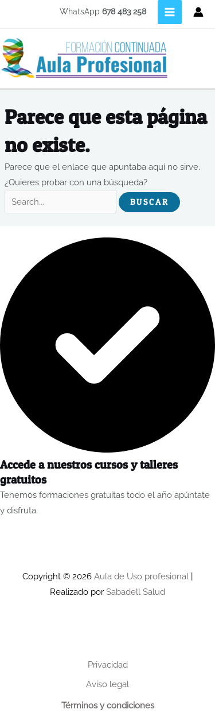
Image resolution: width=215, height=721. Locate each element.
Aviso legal (107, 684)
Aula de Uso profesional (141, 576)
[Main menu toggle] (170, 12)
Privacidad (108, 664)
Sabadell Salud (135, 592)
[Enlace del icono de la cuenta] (198, 12)
